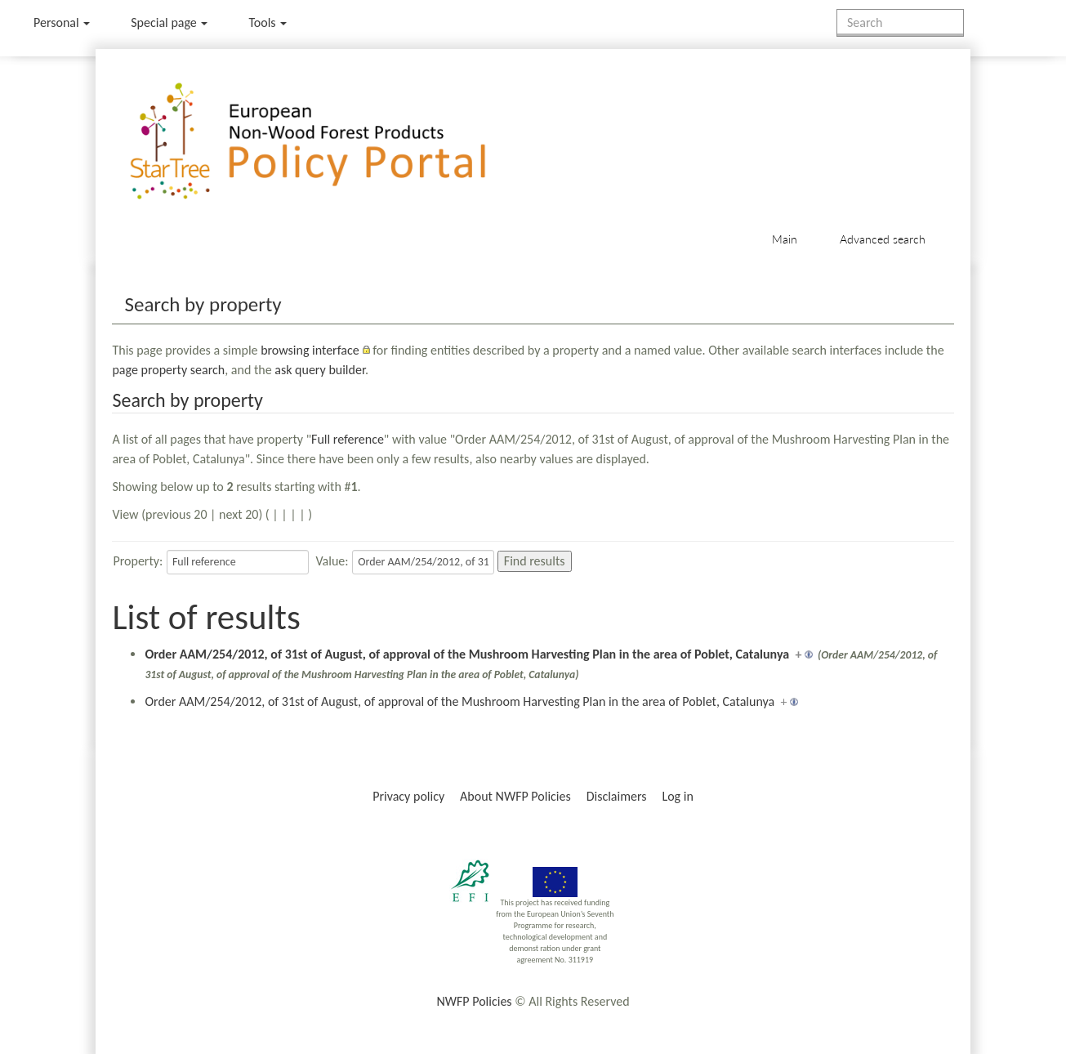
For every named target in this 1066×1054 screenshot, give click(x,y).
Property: (138, 561)
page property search (168, 369)
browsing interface (310, 350)
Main (784, 239)
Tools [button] (267, 22)
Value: (331, 561)
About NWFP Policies (515, 796)
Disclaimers (617, 796)
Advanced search (883, 239)
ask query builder (319, 369)
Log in (677, 796)
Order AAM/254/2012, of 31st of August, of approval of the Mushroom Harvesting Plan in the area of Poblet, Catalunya (467, 654)
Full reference (347, 439)
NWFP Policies (473, 1001)
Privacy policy (408, 796)
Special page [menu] (169, 22)
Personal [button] (61, 22)
